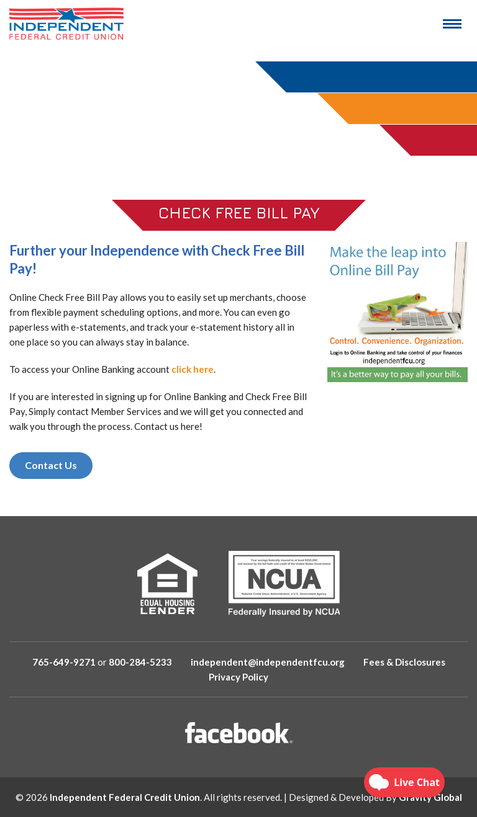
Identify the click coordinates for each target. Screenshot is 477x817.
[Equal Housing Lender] (167, 583)
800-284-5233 (140, 661)
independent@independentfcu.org (268, 661)
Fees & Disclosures (404, 661)
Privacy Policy (238, 676)
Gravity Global (430, 797)
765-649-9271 (64, 661)
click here (192, 369)
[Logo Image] (66, 23)
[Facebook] (239, 732)
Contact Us (51, 465)
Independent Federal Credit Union (125, 797)
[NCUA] (284, 583)
